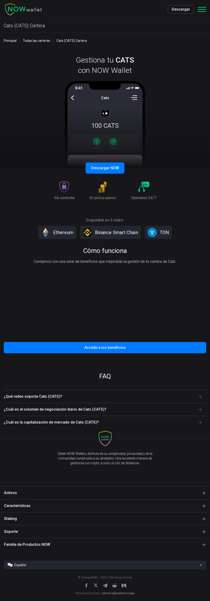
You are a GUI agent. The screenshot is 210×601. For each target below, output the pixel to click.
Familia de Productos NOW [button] (27, 544)
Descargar (181, 9)
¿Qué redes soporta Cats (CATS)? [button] (33, 396)
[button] (23, 9)
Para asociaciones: (105, 593)
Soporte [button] (11, 531)
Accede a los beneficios (105, 347)
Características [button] (17, 505)
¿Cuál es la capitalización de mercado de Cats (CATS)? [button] (51, 422)
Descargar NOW (105, 168)
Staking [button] (10, 518)
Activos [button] (10, 493)
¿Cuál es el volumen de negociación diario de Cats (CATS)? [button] (55, 409)
